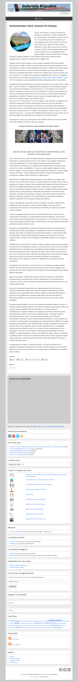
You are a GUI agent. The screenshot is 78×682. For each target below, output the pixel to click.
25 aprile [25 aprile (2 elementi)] (11, 621)
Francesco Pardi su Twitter (17, 567)
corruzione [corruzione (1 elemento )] (44, 621)
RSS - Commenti (15, 644)
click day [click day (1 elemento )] (40, 621)
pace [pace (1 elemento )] (38, 625)
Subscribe (12, 586)
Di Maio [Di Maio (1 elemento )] (63, 621)
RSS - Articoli (14, 639)
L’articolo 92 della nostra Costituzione (20, 450)
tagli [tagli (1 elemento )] (30, 627)
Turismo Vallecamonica (16, 531)
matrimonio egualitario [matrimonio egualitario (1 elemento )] (61, 623)
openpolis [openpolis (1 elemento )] (35, 625)
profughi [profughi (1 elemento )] (10, 627)
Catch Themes (44, 676)
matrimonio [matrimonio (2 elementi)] (52, 623)
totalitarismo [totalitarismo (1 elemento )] (34, 627)
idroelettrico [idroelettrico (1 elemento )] (27, 623)
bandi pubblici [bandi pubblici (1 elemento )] (29, 621)
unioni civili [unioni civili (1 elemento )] (44, 627)
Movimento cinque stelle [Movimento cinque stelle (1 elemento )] (24, 625)
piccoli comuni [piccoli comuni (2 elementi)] (55, 625)
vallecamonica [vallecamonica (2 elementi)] (57, 627)
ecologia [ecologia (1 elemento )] (67, 621)
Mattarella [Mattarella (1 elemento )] (10, 625)
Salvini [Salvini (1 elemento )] (24, 627)
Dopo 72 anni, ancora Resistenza (19, 454)
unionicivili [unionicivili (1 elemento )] (39, 627)
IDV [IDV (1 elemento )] (31, 623)
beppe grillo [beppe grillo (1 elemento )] (35, 621)
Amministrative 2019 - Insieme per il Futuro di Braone (40, 479)
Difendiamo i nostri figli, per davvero (19, 452)
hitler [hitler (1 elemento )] (24, 623)
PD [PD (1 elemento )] (43, 625)
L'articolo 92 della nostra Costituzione (36, 499)
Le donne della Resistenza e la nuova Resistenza (23, 448)
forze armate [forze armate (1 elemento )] (11, 623)
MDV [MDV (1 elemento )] (14, 625)
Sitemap (10, 602)
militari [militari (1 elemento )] (17, 625)
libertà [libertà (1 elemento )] (44, 623)
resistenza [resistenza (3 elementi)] (18, 627)
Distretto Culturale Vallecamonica (19, 565)
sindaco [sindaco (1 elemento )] (27, 627)
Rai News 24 (13, 541)
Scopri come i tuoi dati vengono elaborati (50, 426)
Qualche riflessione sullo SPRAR (34, 514)
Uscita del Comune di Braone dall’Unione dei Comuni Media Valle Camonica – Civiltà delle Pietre (36, 446)
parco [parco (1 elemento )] (41, 625)
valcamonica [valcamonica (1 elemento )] (50, 627)
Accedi (11, 656)
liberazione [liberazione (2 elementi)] (38, 623)
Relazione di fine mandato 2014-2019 (36, 489)
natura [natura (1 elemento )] (31, 625)
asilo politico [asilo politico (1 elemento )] (23, 621)
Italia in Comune (14, 553)
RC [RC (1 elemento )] (13, 627)
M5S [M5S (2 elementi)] (47, 623)
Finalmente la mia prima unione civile (36, 519)
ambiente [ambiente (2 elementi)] (17, 621)
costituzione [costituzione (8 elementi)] (54, 620)
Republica (12, 543)
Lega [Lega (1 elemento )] (34, 623)
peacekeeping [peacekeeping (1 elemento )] (47, 625)
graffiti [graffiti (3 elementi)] (16, 623)
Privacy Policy (29, 494)
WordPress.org (14, 662)
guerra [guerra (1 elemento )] (20, 623)
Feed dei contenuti (15, 658)
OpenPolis (12, 555)
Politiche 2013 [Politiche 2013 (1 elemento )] (63, 625)
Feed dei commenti (15, 660)
